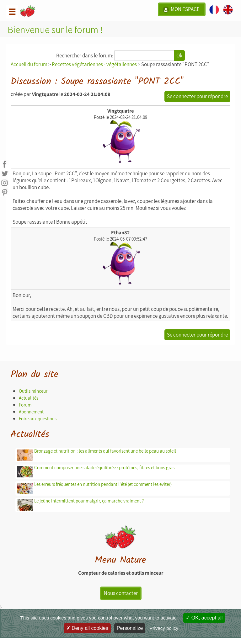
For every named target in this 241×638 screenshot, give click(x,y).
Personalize (130, 628)
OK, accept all (204, 617)
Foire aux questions (37, 419)
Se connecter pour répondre (197, 96)
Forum (25, 405)
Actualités (28, 398)
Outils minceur (33, 391)
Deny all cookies (87, 628)
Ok (179, 55)
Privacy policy (164, 628)
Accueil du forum (29, 64)
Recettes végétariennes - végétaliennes (94, 64)
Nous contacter (121, 593)
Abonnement (31, 412)
